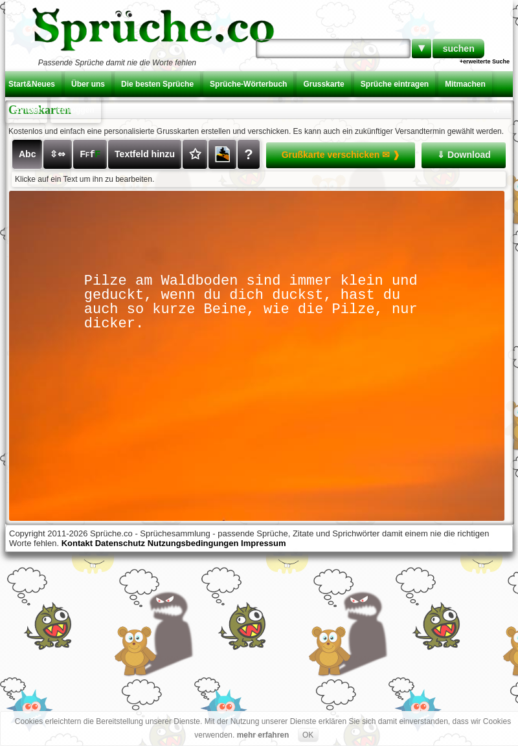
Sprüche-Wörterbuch (248, 84)
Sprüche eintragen (395, 84)
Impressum (263, 543)
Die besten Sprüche (157, 84)
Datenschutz (120, 543)
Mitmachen (465, 84)
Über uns (88, 84)
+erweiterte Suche (485, 61)
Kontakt (26, 110)
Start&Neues (31, 84)
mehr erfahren (263, 735)
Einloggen (76, 110)
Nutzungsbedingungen (193, 543)
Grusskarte (323, 84)
